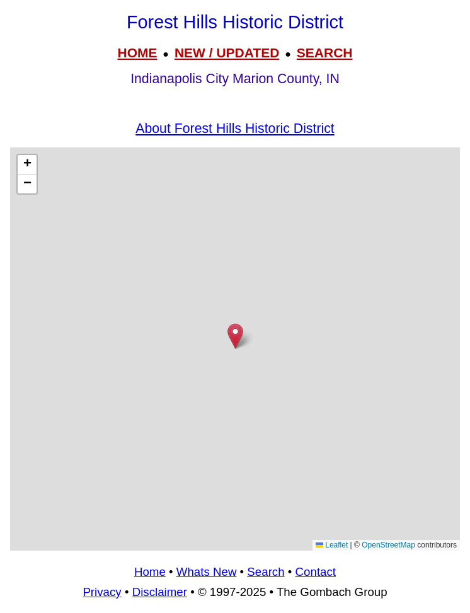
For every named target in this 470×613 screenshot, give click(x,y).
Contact (315, 571)
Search (265, 571)
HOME (137, 52)
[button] (235, 336)
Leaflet (332, 545)
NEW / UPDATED (227, 52)
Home (150, 571)
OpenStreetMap (388, 545)
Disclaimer (159, 592)
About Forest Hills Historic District (235, 128)
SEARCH (325, 52)
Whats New (206, 571)
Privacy (102, 592)
